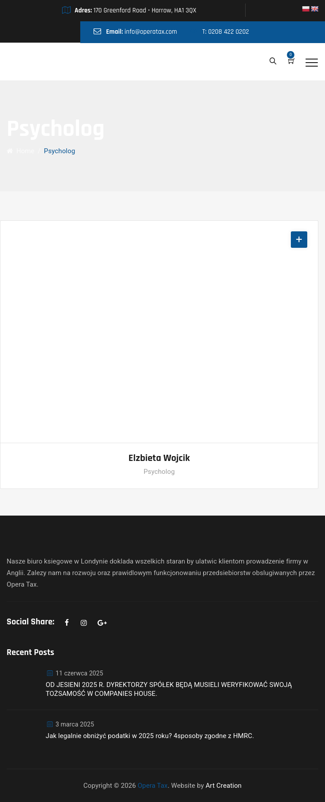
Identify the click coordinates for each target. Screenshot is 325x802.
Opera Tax (152, 786)
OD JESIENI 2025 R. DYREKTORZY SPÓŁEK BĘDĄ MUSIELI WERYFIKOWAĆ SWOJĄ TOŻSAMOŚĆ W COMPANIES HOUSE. (169, 689)
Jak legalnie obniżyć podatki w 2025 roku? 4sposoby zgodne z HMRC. (150, 736)
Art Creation (224, 786)
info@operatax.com (151, 32)
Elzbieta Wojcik (159, 458)
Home (21, 151)
